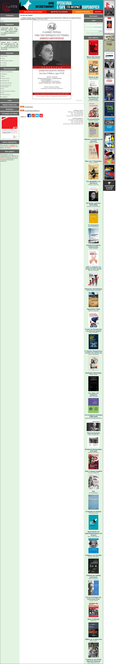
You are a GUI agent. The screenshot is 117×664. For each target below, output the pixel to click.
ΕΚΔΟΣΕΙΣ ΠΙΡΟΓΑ (6, 83)
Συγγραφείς (9, 24)
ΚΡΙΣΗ (3, 58)
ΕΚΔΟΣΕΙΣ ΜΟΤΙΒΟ (83, 12)
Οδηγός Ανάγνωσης (9, 105)
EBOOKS (98, 12)
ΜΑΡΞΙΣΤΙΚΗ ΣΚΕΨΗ (7, 60)
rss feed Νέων (29, 107)
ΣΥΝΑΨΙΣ (4, 65)
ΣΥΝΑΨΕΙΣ (4, 97)
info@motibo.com (78, 116)
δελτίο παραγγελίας (10, 146)
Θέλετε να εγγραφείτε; (97, 34)
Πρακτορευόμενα (10, 69)
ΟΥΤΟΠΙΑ (4, 63)
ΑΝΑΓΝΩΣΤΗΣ (5, 80)
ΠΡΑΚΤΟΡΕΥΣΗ (5, 94)
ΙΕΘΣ (2, 89)
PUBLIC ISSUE (5, 78)
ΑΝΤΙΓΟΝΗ (4, 56)
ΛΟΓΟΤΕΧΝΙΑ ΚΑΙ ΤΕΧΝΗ (33, 12)
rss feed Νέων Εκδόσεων (32, 110)
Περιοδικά (9, 53)
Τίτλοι (10, 39)
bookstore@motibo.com (76, 123)
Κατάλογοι (9, 109)
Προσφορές (93, 16)
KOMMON (4, 74)
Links (10, 100)
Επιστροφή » (79, 100)
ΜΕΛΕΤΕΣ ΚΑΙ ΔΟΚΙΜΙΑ (59, 12)
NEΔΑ (3, 76)
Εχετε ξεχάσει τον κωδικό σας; (95, 33)
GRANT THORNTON (7, 71)
